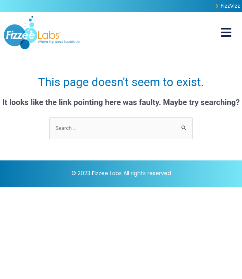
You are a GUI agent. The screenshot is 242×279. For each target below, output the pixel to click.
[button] (226, 32)
